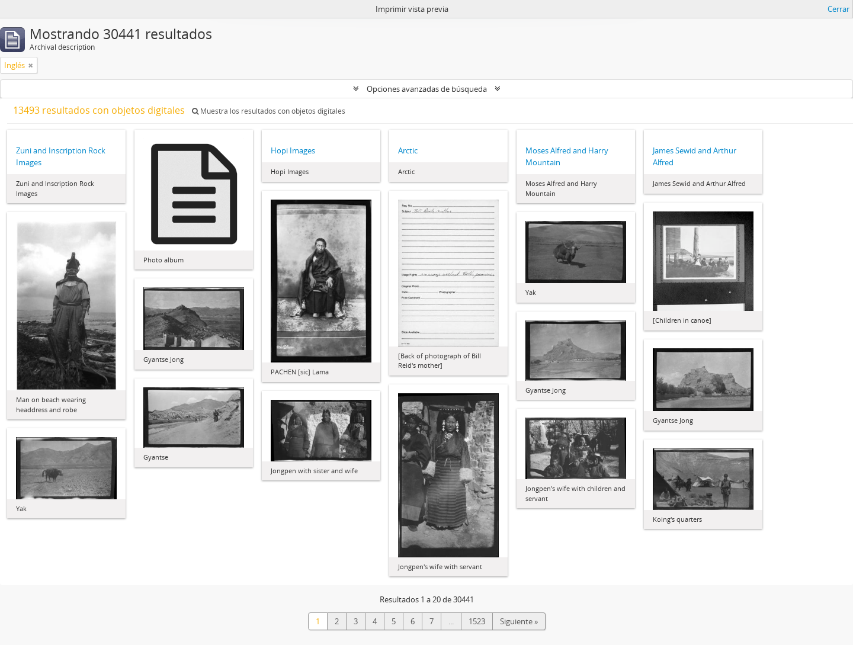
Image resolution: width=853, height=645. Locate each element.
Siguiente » (519, 621)
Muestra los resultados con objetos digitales (268, 111)
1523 (477, 621)
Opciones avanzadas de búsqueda (427, 89)
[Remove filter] (30, 65)
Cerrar (838, 9)
